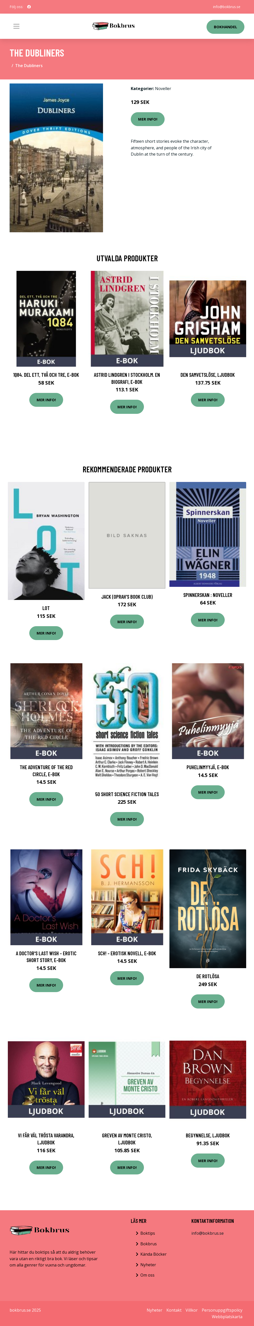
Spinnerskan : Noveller (207, 595)
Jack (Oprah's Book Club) (127, 596)
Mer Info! (147, 119)
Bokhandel (225, 26)
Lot (46, 608)
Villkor (192, 1310)
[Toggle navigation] (16, 26)
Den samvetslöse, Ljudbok (208, 374)
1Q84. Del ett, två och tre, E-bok (46, 374)
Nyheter (148, 1264)
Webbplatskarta (227, 1316)
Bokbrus (148, 1244)
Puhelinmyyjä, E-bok (208, 767)
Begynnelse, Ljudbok (208, 1135)
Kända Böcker (153, 1254)
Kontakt (174, 1310)
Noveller (163, 88)
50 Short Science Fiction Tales (127, 794)
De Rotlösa (207, 976)
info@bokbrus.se (226, 6)
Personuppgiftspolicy (222, 1310)
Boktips (147, 1233)
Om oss (147, 1275)
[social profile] (29, 7)
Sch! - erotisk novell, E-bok (127, 953)
